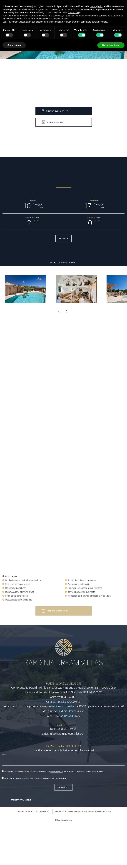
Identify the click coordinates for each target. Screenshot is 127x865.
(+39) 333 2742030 (65, 729)
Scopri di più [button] (14, 45)
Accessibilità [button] (65, 820)
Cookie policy (43, 811)
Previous (59, 311)
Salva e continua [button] (111, 45)
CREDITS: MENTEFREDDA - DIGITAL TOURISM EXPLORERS (89, 812)
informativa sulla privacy (30, 778)
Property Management (21, 800)
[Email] (63, 761)
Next (67, 311)
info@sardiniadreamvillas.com (67, 733)
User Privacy (60, 811)
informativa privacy (56, 772)
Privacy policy (25, 811)
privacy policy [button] (96, 6)
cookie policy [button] (74, 12)
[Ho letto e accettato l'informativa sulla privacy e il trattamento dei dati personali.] (3, 778)
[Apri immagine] (25, 289)
